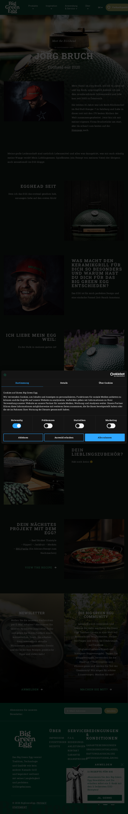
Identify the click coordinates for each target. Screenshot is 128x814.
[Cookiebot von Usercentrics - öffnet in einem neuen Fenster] (111, 375)
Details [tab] (64, 382)
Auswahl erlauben (64, 437)
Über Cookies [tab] (106, 382)
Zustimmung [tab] (22, 382)
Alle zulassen (105, 437)
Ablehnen (23, 437)
